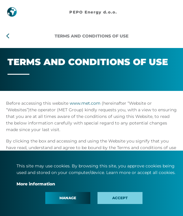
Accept (120, 198)
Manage (67, 198)
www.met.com (85, 103)
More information (35, 184)
